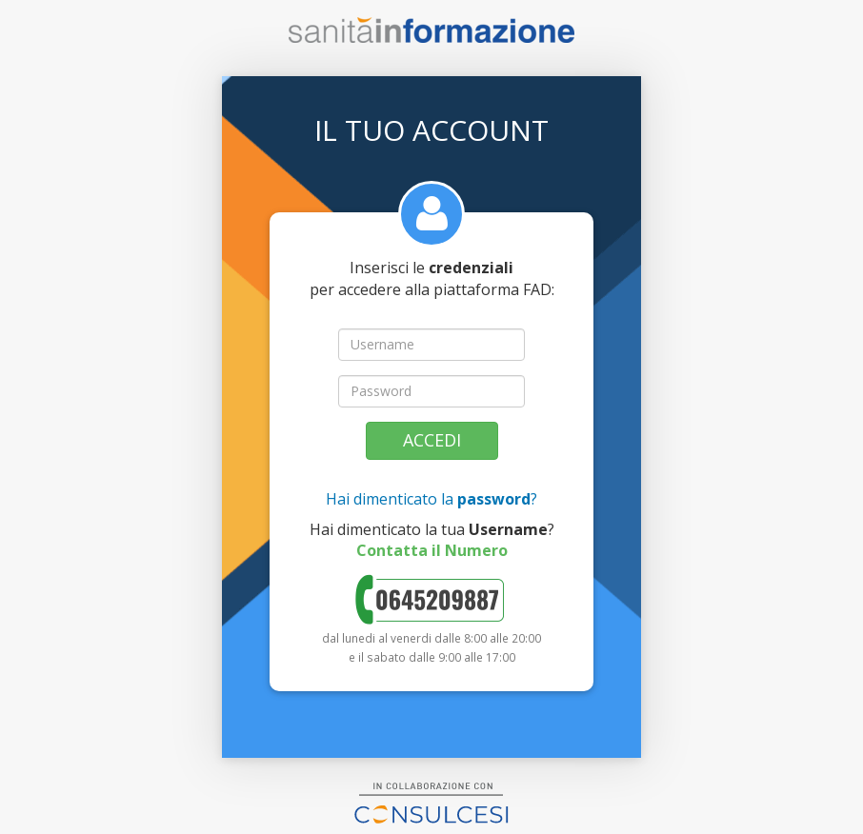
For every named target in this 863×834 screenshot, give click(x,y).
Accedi (432, 439)
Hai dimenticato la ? (431, 498)
